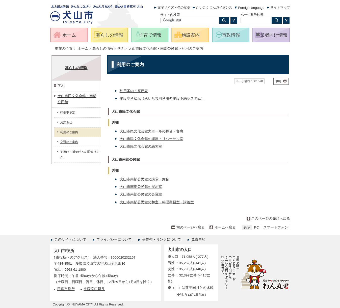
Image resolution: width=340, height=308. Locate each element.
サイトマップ (280, 7)
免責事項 (198, 239)
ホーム (83, 48)
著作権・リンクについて (161, 239)
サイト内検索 (170, 15)
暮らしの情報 (103, 48)
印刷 (278, 81)
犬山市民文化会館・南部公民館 (153, 48)
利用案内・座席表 (134, 91)
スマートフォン (275, 227)
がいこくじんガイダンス (214, 7)
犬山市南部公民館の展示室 (141, 187)
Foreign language (251, 8)
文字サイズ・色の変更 (174, 7)
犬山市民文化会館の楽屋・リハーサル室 (151, 139)
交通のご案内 (69, 142)
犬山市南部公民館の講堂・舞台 (144, 179)
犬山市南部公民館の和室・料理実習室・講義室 (157, 202)
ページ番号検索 (252, 15)
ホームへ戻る (225, 227)
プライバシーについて (114, 239)
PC (256, 227)
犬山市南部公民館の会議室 (141, 194)
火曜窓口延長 (94, 289)
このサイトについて (70, 239)
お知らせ (66, 122)
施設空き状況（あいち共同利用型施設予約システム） (162, 98)
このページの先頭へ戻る (270, 218)
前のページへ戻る (190, 227)
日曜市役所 (66, 289)
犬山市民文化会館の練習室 (141, 146)
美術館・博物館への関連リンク (79, 154)
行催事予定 (67, 112)
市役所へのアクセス (72, 257)
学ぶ (120, 48)
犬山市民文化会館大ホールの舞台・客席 (151, 131)
